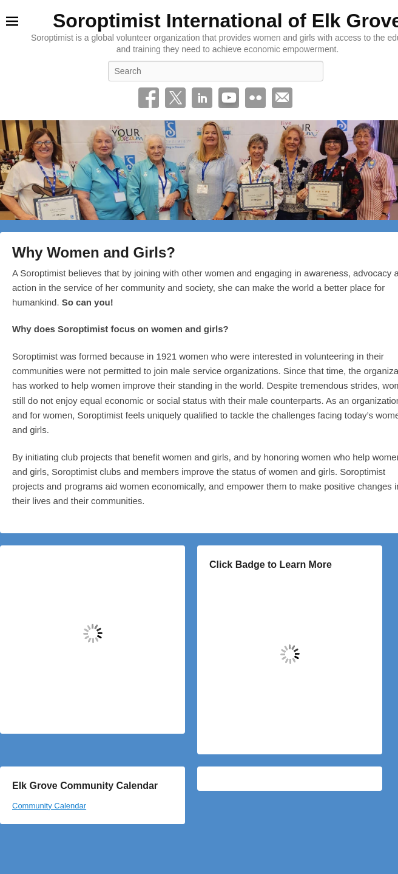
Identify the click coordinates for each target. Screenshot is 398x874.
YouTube (228, 97)
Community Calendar (49, 805)
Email (282, 97)
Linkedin (202, 97)
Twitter (175, 97)
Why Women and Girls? (93, 252)
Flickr (255, 97)
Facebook (148, 97)
